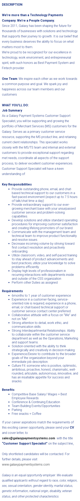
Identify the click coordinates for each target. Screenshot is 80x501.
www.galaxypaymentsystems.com (26, 464)
